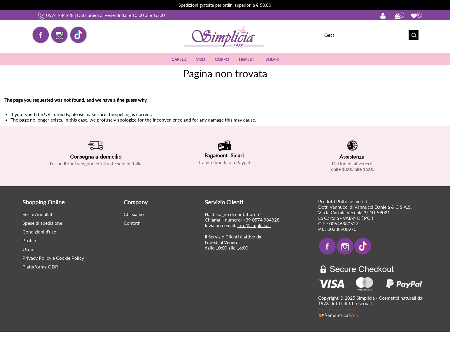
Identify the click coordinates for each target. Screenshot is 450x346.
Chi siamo (134, 214)
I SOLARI (271, 59)
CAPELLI (178, 59)
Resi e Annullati (38, 214)
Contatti (132, 223)
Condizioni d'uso (39, 231)
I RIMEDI (246, 59)
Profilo (29, 240)
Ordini (29, 249)
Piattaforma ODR (40, 266)
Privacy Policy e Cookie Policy (53, 258)
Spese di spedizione (42, 223)
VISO (200, 59)
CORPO (222, 59)
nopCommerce (346, 309)
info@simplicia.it (254, 225)
